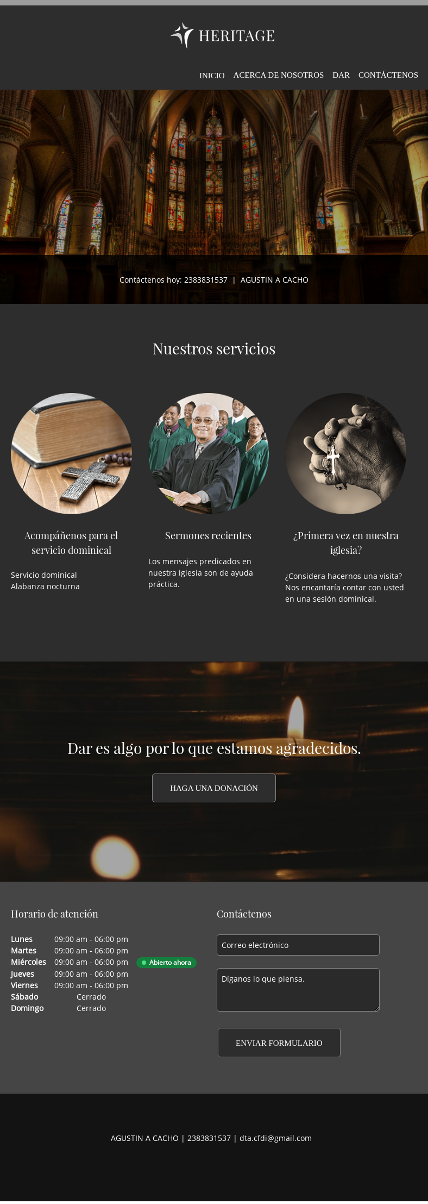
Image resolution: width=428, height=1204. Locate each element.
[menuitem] (212, 73)
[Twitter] (211, 1166)
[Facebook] (195, 1166)
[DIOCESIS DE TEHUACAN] (222, 35)
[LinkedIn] (227, 1166)
